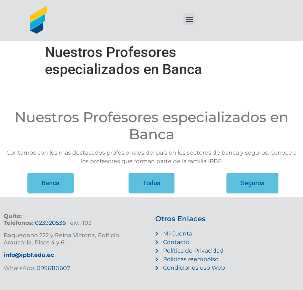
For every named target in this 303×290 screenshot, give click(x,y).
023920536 (50, 222)
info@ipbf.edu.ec (29, 255)
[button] (189, 19)
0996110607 (52, 268)
